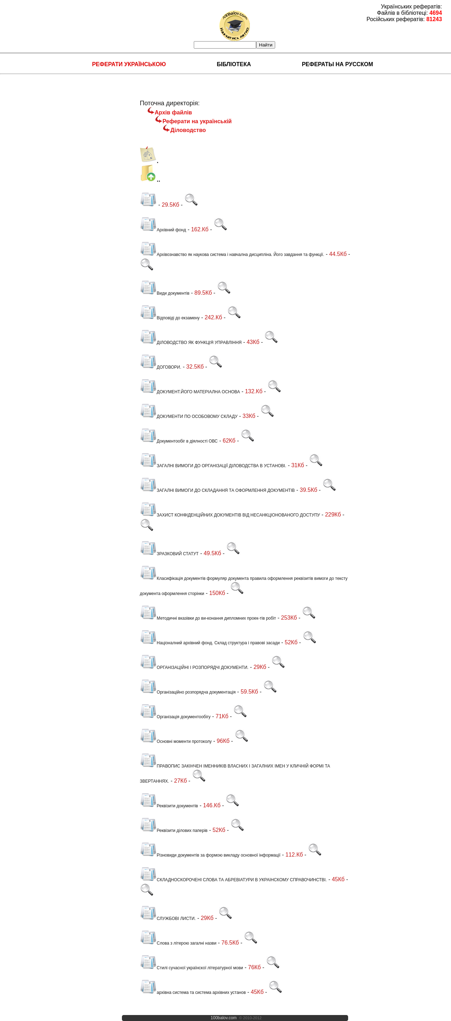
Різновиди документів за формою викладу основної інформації (210, 855)
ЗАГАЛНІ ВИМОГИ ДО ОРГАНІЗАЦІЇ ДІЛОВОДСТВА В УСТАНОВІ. (213, 465)
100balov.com (224, 1017)
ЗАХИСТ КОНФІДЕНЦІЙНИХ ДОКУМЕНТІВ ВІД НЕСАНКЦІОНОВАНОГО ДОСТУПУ (230, 515)
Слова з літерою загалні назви (178, 943)
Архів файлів (173, 112)
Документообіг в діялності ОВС (179, 441)
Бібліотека (234, 64)
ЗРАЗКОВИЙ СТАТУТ (169, 553)
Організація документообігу (175, 716)
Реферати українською (129, 64)
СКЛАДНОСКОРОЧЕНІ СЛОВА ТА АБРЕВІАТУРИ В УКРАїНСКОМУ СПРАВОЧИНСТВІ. (233, 879)
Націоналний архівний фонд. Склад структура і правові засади (210, 642)
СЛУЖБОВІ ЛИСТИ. (168, 918)
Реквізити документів (169, 805)
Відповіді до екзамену (170, 317)
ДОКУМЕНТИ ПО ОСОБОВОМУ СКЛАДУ (188, 416)
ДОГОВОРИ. (160, 367)
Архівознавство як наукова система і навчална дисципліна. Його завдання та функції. (232, 254)
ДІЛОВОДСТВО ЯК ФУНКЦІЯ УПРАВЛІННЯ (191, 342)
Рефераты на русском (337, 64)
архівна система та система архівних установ (193, 992)
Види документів (165, 293)
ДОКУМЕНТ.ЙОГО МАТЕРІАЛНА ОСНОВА (190, 391)
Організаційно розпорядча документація (188, 692)
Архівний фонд (163, 229)
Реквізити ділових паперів (174, 830)
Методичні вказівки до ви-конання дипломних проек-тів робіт (208, 618)
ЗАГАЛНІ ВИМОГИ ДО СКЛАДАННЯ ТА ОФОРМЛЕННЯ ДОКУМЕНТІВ (217, 490)
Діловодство (188, 130)
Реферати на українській (196, 121)
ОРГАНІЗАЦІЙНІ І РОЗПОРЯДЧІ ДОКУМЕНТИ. (194, 667)
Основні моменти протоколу (176, 741)
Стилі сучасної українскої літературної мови (191, 967)
